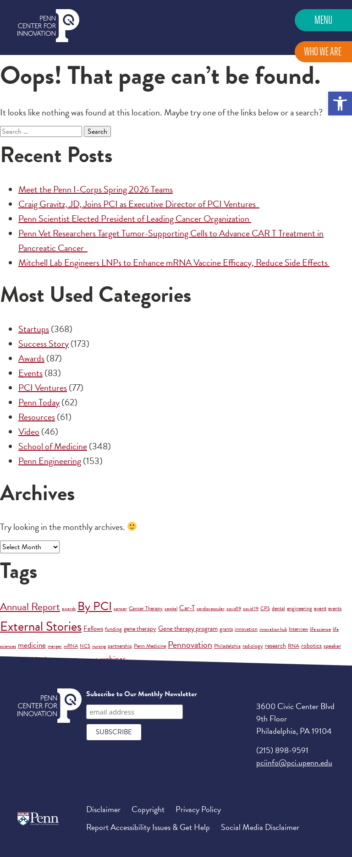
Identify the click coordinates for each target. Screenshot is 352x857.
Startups (33, 329)
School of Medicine (52, 446)
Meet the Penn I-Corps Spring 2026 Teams (95, 189)
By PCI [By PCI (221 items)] (94, 606)
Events (30, 373)
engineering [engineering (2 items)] (299, 608)
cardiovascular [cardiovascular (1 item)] (211, 608)
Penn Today (39, 402)
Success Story (43, 343)
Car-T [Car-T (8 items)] (187, 608)
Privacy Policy (198, 809)
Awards (31, 358)
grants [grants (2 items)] (226, 629)
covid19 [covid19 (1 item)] (233, 608)
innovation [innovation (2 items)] (246, 629)
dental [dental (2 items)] (278, 608)
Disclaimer (103, 809)
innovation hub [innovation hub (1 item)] (273, 629)
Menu (323, 19)
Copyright (148, 809)
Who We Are (322, 51)
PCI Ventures (42, 387)
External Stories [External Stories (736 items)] (41, 626)
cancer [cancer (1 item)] (120, 608)
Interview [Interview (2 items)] (298, 629)
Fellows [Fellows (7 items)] (93, 628)
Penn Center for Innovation (48, 26)
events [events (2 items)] (334, 608)
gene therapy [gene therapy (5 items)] (140, 628)
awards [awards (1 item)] (69, 608)
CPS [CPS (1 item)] (265, 608)
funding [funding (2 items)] (113, 629)
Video (28, 431)
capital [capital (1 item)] (171, 608)
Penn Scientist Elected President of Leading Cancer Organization (134, 218)
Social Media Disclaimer (260, 827)
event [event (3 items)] (320, 608)
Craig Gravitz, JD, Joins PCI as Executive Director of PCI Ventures (138, 204)
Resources (36, 417)
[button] (340, 103)
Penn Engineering (49, 461)
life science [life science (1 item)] (320, 629)
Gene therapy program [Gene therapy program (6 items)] (188, 628)
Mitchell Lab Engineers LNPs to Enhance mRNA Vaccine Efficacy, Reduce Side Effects (174, 262)
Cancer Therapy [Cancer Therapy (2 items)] (146, 608)
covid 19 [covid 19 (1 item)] (250, 608)
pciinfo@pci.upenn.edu (294, 762)
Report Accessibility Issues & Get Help (148, 827)
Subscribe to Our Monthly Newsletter (141, 693)
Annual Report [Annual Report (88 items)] (30, 606)
